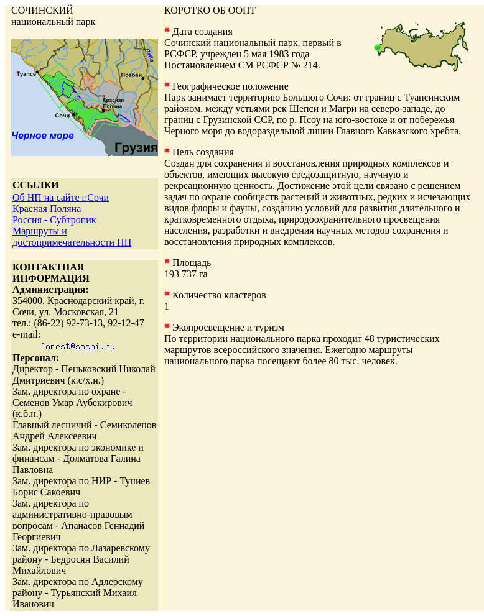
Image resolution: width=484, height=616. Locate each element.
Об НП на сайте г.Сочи (60, 197)
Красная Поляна (46, 208)
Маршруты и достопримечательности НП (71, 236)
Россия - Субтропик (54, 219)
